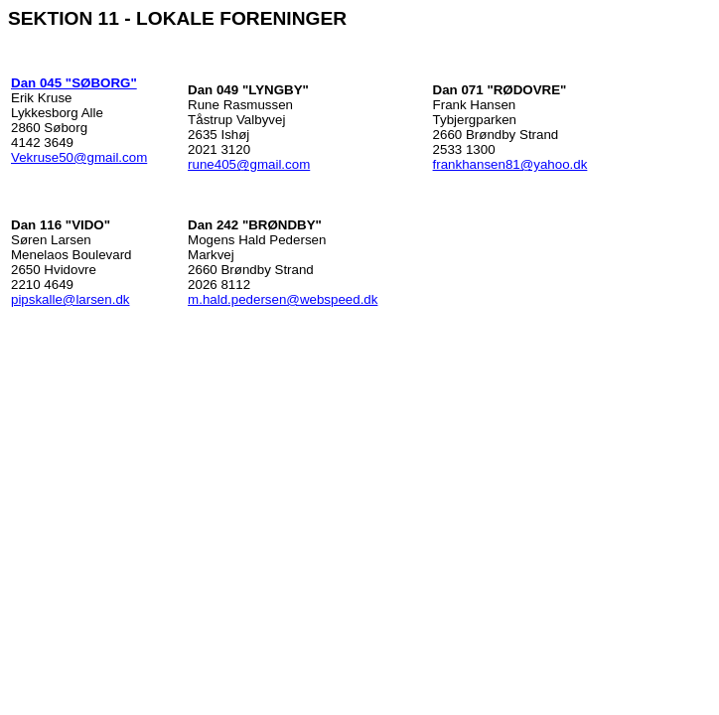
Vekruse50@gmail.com (79, 157)
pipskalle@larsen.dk (70, 299)
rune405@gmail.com (249, 164)
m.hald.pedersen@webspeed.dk (282, 299)
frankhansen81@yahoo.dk (510, 164)
